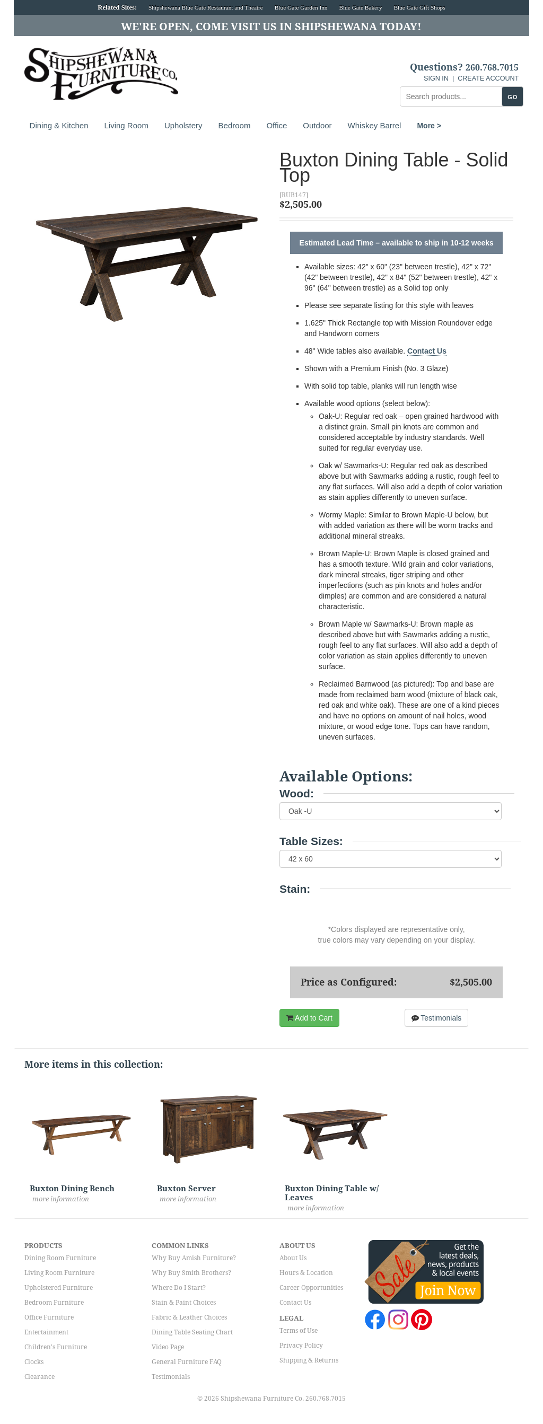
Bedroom (234, 125)
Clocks (33, 1362)
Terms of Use (298, 1330)
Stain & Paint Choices (184, 1302)
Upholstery (183, 125)
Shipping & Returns (308, 1360)
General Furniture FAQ (187, 1362)
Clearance (39, 1377)
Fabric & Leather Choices (189, 1317)
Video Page (168, 1347)
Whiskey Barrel (374, 125)
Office (276, 125)
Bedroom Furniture (54, 1302)
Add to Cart (309, 1018)
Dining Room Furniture (60, 1258)
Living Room (126, 125)
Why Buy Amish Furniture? (194, 1258)
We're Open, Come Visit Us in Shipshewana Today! (271, 26)
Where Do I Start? (179, 1287)
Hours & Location (306, 1273)
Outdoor (317, 125)
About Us (292, 1258)
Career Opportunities (311, 1287)
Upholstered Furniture (58, 1287)
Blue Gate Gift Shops (419, 7)
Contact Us (426, 351)
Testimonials (436, 1018)
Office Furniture (49, 1317)
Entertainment (46, 1332)
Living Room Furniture (59, 1273)
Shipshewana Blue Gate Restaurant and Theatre (205, 7)
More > (429, 125)
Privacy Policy (301, 1345)
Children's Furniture (55, 1347)
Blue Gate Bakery (360, 7)
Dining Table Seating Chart (192, 1332)
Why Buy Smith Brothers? (191, 1273)
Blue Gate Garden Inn (301, 7)
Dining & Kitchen (59, 125)
